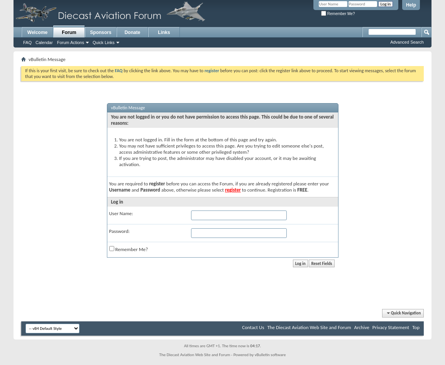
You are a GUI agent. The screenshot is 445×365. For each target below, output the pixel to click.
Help (411, 5)
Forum (69, 32)
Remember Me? (338, 14)
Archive (361, 327)
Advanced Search (407, 42)
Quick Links (104, 42)
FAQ (27, 42)
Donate (132, 32)
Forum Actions (70, 42)
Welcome (37, 32)
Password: (119, 231)
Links (164, 32)
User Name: (121, 213)
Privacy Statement (390, 327)
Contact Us (253, 327)
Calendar (44, 42)
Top (416, 327)
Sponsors (100, 32)
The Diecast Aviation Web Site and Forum (309, 327)
